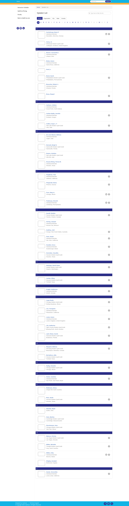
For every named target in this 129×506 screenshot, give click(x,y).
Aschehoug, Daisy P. (53, 32)
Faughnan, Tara (51, 180)
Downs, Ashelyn (52, 158)
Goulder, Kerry (51, 253)
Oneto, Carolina (52, 393)
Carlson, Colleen (52, 108)
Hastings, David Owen (54, 275)
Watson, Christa (52, 454)
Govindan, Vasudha (53, 262)
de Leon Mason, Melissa (54, 139)
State (58, 18)
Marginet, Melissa (52, 360)
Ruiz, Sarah (50, 414)
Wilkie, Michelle (51, 463)
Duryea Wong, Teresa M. (54, 167)
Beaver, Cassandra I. (53, 53)
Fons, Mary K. (51, 198)
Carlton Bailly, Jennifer (54, 116)
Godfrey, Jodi (51, 238)
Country (63, 18)
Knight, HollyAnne (52, 301)
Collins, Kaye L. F (52, 127)
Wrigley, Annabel (52, 480)
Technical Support (34, 503)
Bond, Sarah (50, 77)
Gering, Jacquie (52, 229)
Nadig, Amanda (51, 381)
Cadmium (24, 503)
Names (40, 18)
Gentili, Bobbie (51, 220)
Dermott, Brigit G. (52, 149)
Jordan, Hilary (51, 289)
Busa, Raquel (51, 96)
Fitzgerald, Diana (52, 188)
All (38, 22)
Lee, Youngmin (51, 321)
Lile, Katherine (51, 338)
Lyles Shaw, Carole (53, 347)
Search (108, 1)
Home (18, 1)
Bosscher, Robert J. (53, 86)
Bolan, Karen (51, 62)
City (53, 18)
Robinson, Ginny (52, 404)
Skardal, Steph (51, 426)
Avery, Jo (49, 42)
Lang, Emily (50, 312)
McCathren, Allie (52, 370)
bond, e (49, 71)
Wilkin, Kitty (50, 472)
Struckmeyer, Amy (52, 443)
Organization (47, 18)
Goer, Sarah (50, 244)
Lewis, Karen (51, 329)
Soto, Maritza (51, 434)
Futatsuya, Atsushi (53, 207)
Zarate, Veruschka (52, 492)
